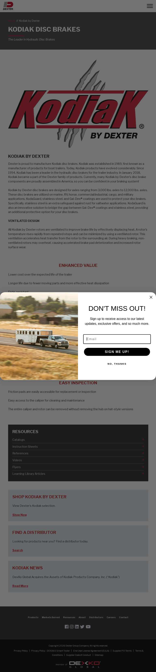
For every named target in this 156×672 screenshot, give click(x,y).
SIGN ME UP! (117, 351)
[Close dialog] (151, 297)
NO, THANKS (116, 363)
